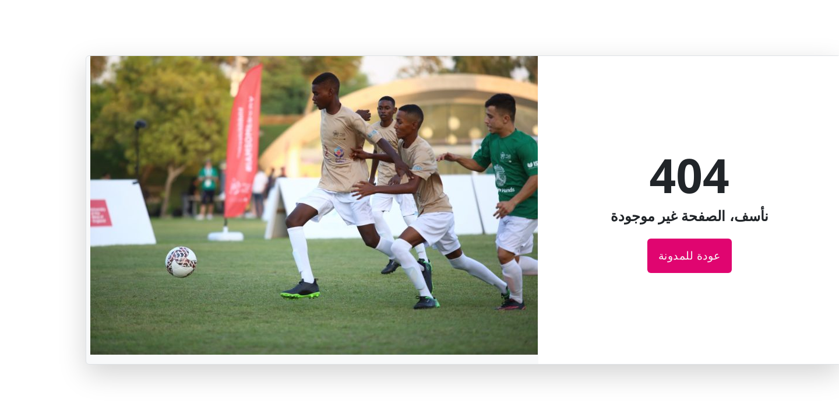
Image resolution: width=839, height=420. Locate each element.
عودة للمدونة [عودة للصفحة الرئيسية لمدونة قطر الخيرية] (646, 255)
